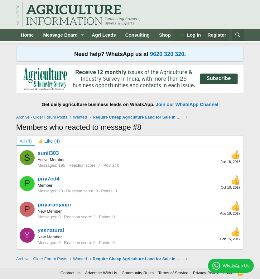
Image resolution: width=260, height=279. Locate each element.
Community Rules (138, 273)
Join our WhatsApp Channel (187, 104)
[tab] (49, 141)
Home (27, 35)
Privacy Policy (205, 273)
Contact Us (70, 273)
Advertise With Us (101, 273)
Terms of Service (173, 273)
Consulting (137, 35)
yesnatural (51, 230)
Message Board (60, 35)
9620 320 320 (167, 54)
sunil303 (48, 153)
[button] (82, 35)
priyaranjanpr (55, 205)
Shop (165, 35)
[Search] (238, 35)
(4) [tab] (26, 141)
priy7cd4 (49, 179)
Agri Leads (104, 35)
